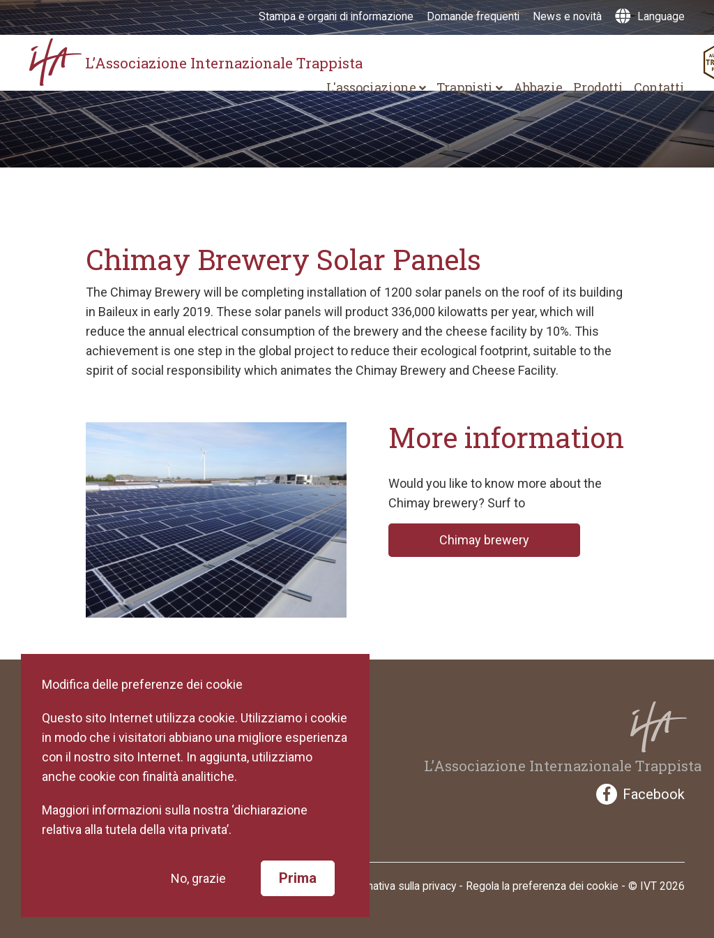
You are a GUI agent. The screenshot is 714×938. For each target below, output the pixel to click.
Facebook (640, 794)
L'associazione (376, 87)
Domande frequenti (473, 16)
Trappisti (469, 87)
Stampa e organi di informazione (336, 16)
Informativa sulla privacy (398, 886)
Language (650, 16)
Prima (298, 878)
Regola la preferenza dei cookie (542, 886)
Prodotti (598, 87)
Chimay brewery (484, 540)
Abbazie (538, 87)
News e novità (567, 16)
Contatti (659, 87)
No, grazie (198, 878)
